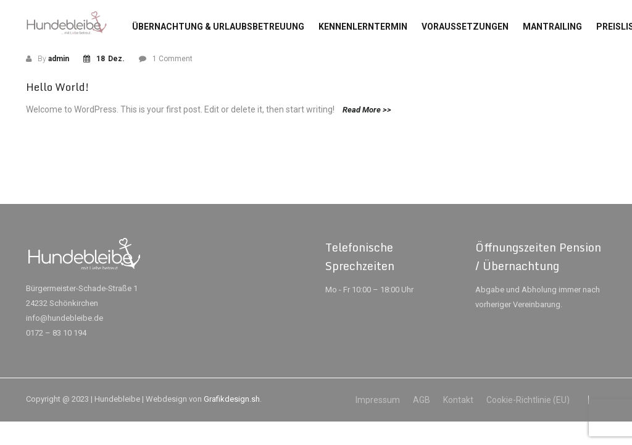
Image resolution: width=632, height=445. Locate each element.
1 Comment (172, 58)
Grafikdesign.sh (232, 399)
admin (58, 58)
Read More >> (367, 109)
